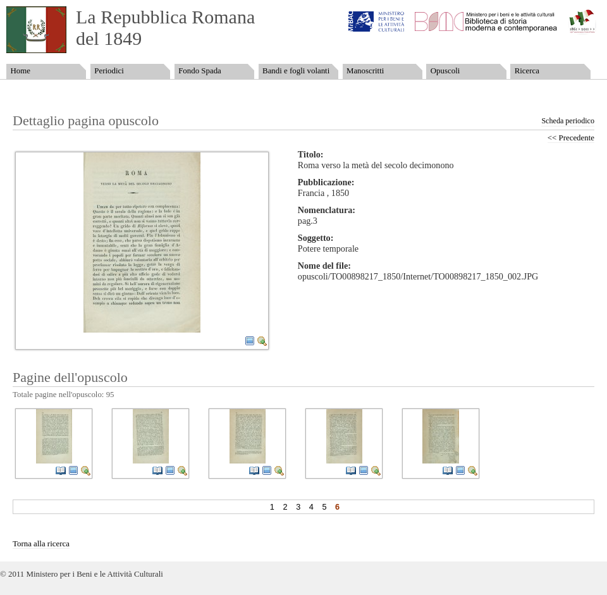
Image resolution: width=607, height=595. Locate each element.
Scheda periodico (567, 120)
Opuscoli (445, 70)
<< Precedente (571, 137)
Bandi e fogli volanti (295, 70)
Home (20, 70)
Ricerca (527, 70)
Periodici (108, 70)
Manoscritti (365, 70)
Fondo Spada (199, 70)
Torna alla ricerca (41, 543)
